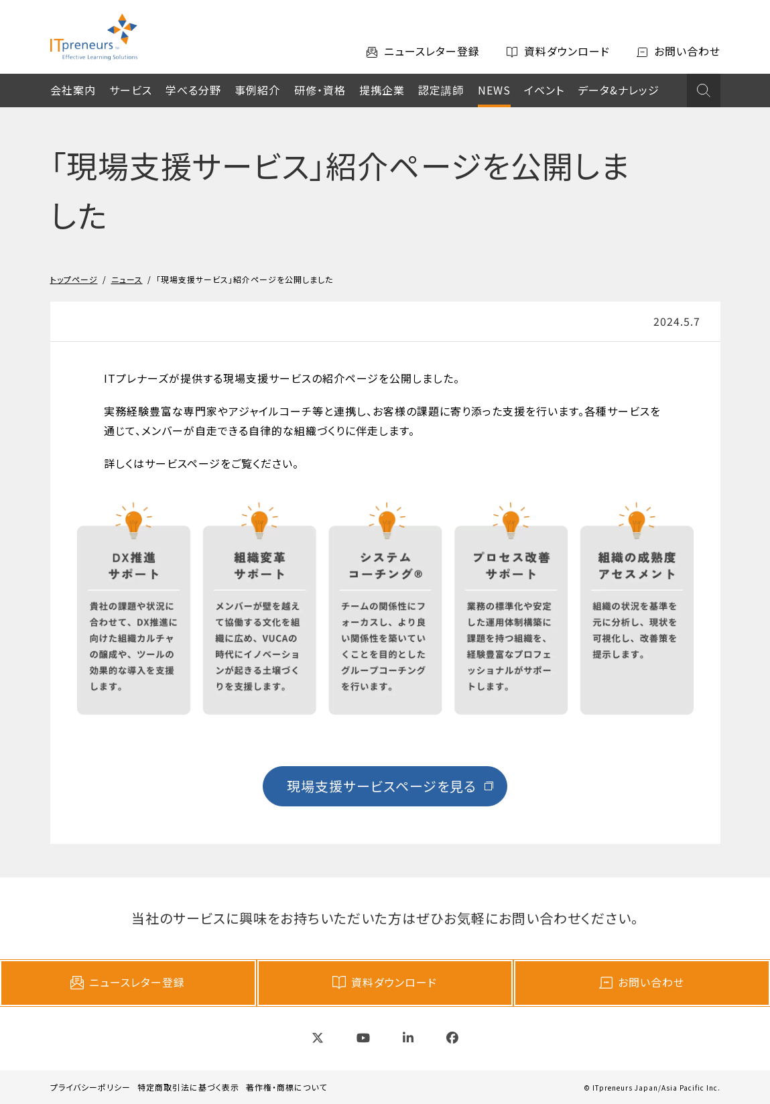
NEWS (494, 90)
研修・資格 (320, 90)
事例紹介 (257, 90)
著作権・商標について (286, 1087)
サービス (130, 90)
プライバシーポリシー (90, 1087)
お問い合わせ (641, 982)
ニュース (127, 279)
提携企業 (382, 90)
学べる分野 (193, 90)
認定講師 (441, 90)
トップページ (74, 279)
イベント (544, 90)
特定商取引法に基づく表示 (188, 1087)
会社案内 (73, 90)
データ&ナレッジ (618, 90)
